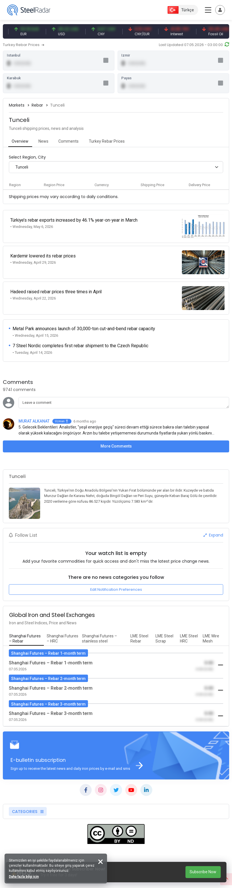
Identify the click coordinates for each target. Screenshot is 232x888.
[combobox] (116, 168)
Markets (16, 106)
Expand (213, 528)
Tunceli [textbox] (21, 168)
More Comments (116, 439)
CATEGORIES (28, 805)
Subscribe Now (203, 872)
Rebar (37, 106)
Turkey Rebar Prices (23, 44)
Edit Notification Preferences (116, 583)
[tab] (20, 143)
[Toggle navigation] (220, 10)
